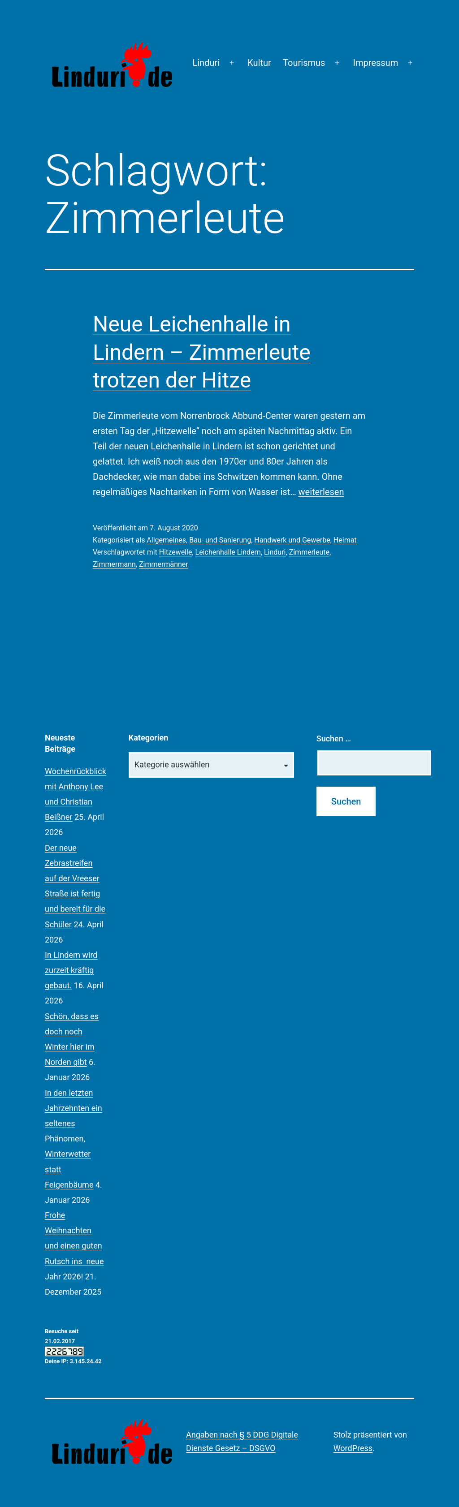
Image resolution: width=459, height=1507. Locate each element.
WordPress (352, 1448)
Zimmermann (114, 564)
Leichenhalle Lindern (228, 552)
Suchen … (333, 738)
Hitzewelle (175, 552)
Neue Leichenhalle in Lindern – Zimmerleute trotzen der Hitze (202, 352)
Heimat (345, 540)
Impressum (375, 62)
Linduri (206, 62)
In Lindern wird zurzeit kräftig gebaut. (71, 970)
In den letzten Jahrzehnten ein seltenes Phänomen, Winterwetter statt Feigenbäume (73, 1138)
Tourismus (304, 62)
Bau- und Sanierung (220, 540)
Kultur (259, 62)
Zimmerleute (309, 552)
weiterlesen (321, 492)
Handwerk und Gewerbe (292, 540)
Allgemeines (166, 540)
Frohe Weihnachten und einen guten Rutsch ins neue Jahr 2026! (74, 1245)
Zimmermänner (163, 564)
